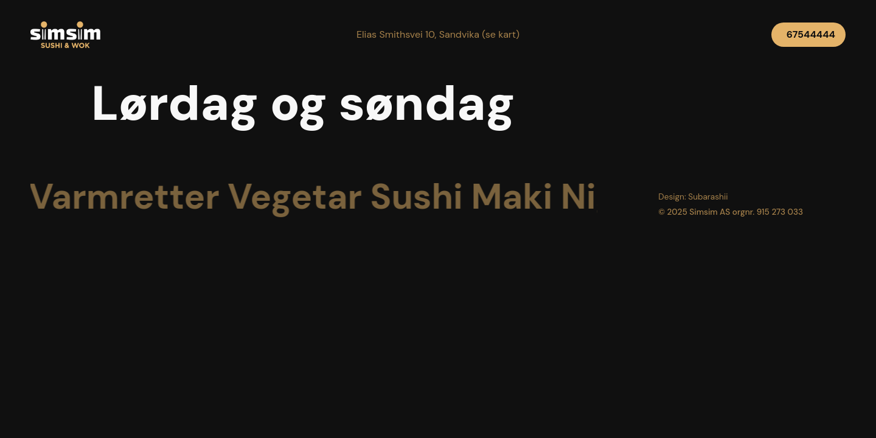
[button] (438, 34)
